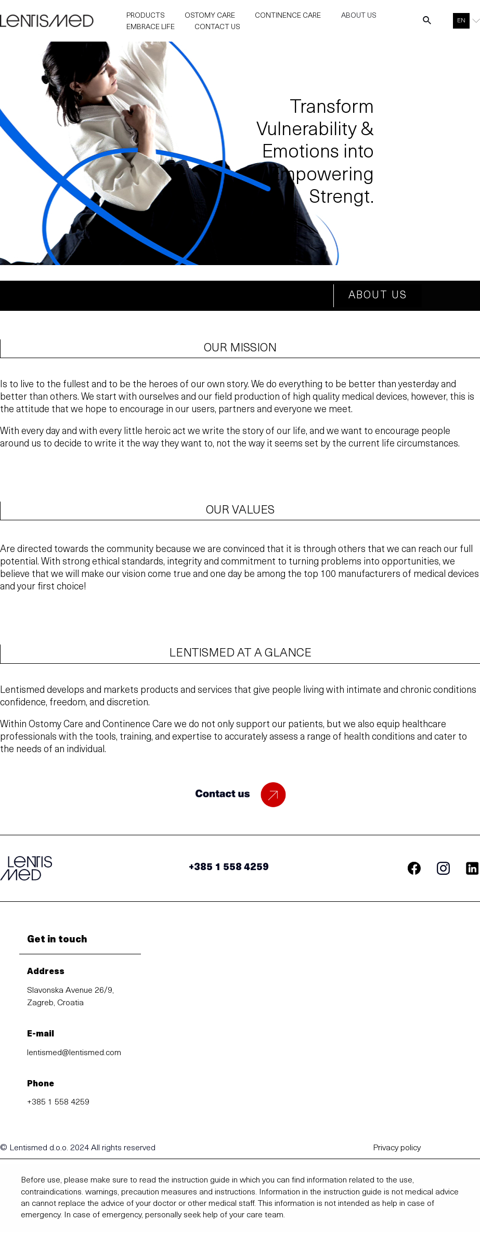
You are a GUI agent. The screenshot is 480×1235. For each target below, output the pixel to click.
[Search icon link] (427, 24)
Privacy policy (397, 1152)
